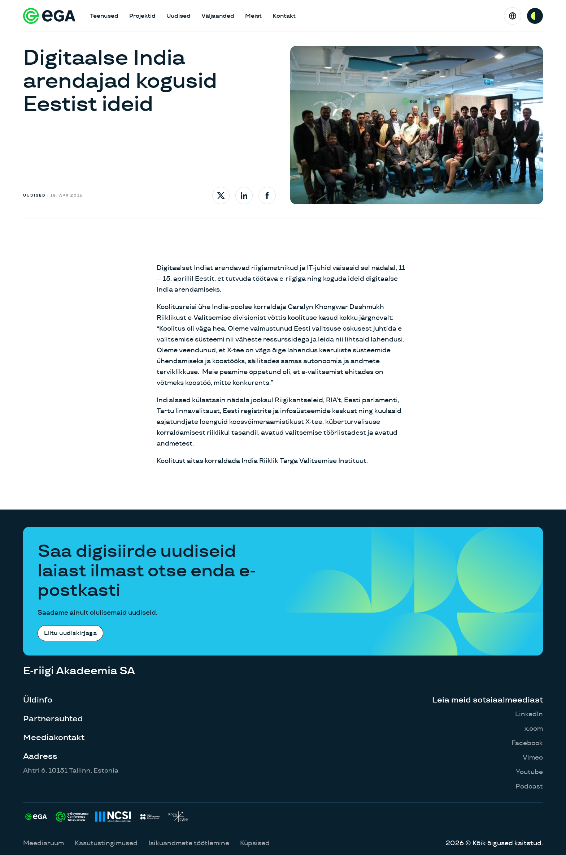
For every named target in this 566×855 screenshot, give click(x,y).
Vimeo (533, 757)
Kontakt (284, 16)
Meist (253, 16)
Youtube (529, 771)
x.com (533, 728)
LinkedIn (529, 713)
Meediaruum (43, 842)
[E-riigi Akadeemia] (49, 16)
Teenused (104, 16)
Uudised (178, 16)
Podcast (529, 786)
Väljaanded (217, 16)
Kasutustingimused (106, 842)
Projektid (142, 16)
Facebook (527, 742)
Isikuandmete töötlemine (188, 842)
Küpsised (255, 842)
